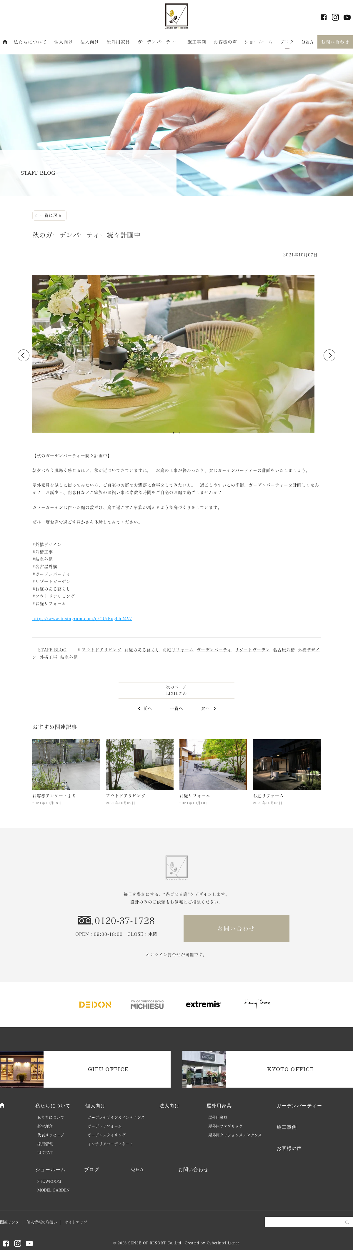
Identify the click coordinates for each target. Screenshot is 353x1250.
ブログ (287, 42)
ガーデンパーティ (214, 650)
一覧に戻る (51, 215)
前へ (148, 708)
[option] (176, 355)
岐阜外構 (69, 657)
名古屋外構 (284, 650)
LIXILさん (176, 693)
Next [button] (329, 355)
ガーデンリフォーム (104, 1126)
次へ (205, 708)
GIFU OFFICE (108, 1069)
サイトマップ (75, 1222)
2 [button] (179, 433)
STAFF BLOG (52, 650)
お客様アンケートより (54, 796)
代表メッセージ (50, 1135)
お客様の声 (225, 42)
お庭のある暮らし (142, 650)
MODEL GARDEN (53, 1190)
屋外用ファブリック (225, 1126)
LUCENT (45, 1153)
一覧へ (176, 708)
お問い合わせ (335, 42)
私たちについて (30, 42)
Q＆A (308, 42)
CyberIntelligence (223, 1243)
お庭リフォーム (178, 650)
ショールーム (258, 42)
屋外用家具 (118, 42)
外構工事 (48, 657)
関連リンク (9, 1222)
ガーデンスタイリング (106, 1135)
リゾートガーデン (252, 650)
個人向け (63, 42)
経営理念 (45, 1126)
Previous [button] (23, 355)
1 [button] (173, 433)
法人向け (89, 42)
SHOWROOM (49, 1181)
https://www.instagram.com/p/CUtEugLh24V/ (82, 619)
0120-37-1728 (125, 920)
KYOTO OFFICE (290, 1069)
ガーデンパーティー (158, 42)
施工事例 (197, 42)
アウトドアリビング (101, 650)
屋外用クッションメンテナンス (235, 1135)
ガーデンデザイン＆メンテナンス (116, 1117)
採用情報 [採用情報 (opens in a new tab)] (45, 1144)
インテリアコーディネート (110, 1144)
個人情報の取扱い (41, 1222)
